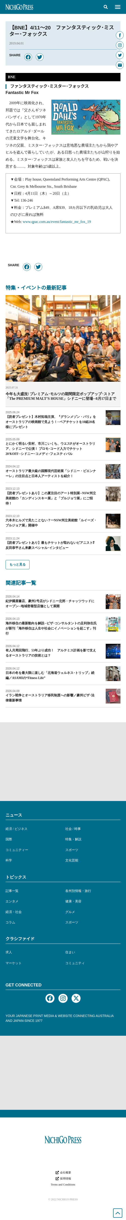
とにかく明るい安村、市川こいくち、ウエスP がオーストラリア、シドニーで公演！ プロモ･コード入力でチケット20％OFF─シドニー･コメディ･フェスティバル (50, 449)
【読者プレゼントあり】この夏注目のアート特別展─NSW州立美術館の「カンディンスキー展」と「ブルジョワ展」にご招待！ (51, 498)
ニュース (14, 815)
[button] (105, 7)
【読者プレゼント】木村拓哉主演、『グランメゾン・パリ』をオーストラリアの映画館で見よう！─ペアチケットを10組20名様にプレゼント (51, 422)
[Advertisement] (63, 761)
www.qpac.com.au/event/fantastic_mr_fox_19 (57, 222)
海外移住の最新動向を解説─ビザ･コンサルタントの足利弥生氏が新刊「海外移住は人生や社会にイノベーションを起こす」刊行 (51, 628)
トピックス (16, 877)
